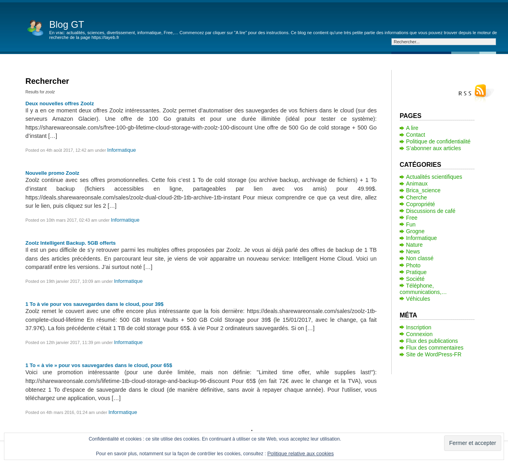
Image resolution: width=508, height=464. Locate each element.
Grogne (415, 231)
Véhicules (418, 299)
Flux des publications (432, 341)
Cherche (416, 197)
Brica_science (423, 190)
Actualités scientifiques (434, 177)
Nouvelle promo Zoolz (52, 173)
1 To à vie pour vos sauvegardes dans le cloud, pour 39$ (94, 304)
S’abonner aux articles (433, 148)
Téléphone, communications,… (423, 288)
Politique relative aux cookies (300, 453)
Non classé (419, 258)
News (413, 251)
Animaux (416, 183)
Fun (411, 224)
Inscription (418, 327)
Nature (414, 245)
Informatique (121, 150)
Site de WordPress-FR (434, 354)
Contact (415, 134)
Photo (413, 265)
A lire (412, 128)
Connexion (419, 334)
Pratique (416, 272)
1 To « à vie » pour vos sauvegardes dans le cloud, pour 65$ (98, 365)
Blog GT (66, 24)
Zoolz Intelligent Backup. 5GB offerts (70, 243)
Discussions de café (431, 211)
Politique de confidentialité (438, 141)
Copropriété (420, 204)
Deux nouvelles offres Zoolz (59, 103)
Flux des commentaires (435, 347)
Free (412, 218)
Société (415, 279)
